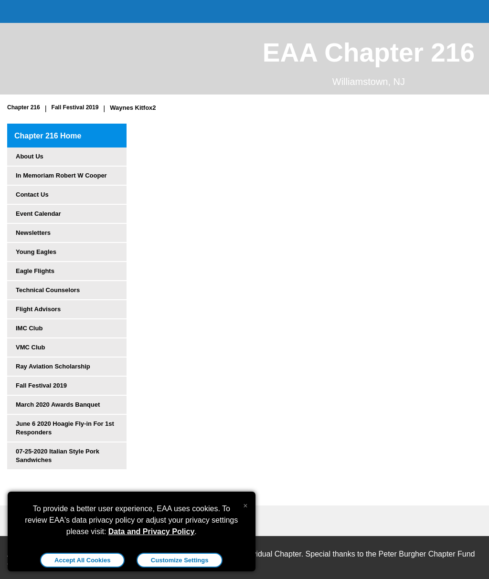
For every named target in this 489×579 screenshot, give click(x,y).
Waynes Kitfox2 (133, 107)
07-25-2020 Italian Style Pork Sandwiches (57, 455)
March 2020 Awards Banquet (58, 404)
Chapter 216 (23, 107)
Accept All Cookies (82, 560)
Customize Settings (180, 560)
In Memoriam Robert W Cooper (61, 175)
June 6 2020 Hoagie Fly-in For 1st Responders (65, 428)
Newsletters (33, 232)
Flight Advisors (38, 309)
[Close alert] (245, 503)
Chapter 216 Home (48, 136)
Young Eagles (36, 251)
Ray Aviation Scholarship (53, 366)
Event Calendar (38, 213)
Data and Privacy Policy (151, 531)
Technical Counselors (48, 290)
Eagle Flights (35, 270)
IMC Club (29, 328)
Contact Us (32, 194)
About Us (29, 156)
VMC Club (30, 347)
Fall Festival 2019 (75, 107)
